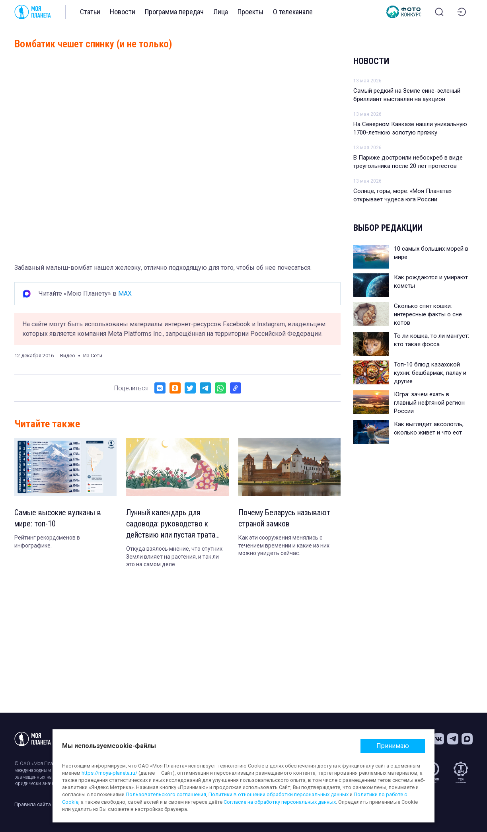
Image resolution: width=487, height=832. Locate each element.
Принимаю (392, 746)
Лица (220, 12)
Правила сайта (32, 804)
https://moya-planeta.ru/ (109, 773)
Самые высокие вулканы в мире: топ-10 (57, 518)
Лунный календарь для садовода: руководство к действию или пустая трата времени (170, 524)
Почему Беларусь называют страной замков (284, 518)
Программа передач (174, 12)
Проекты (250, 12)
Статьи (90, 12)
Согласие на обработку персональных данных (280, 802)
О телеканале (293, 12)
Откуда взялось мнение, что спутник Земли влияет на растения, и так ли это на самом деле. (174, 556)
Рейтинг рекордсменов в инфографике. (47, 541)
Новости (122, 12)
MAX (125, 293)
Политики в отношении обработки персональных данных (278, 794)
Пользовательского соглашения (166, 794)
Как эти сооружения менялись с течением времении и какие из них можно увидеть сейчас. (283, 545)
